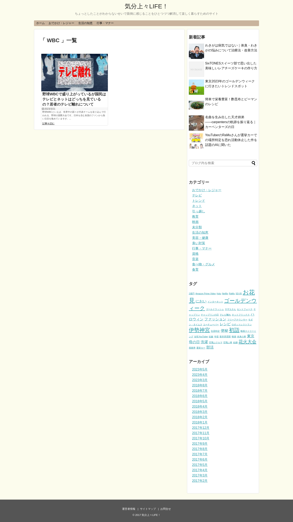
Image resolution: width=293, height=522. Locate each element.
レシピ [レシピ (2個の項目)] (225, 324)
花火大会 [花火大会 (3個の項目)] (247, 341)
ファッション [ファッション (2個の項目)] (215, 319)
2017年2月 (200, 480)
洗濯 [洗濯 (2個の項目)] (204, 342)
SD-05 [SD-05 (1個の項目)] (239, 293)
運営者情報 (128, 508)
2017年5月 (200, 465)
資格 (195, 253)
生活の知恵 (85, 23)
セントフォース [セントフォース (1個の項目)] (245, 309)
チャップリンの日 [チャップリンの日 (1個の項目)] (210, 314)
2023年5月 (200, 369)
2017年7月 (200, 454)
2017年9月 (200, 443)
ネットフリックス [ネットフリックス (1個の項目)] (241, 314)
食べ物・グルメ (203, 264)
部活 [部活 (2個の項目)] (210, 347)
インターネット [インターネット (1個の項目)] (215, 301)
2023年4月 (200, 374)
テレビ (197, 195)
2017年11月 (200, 433)
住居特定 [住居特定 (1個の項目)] (215, 331)
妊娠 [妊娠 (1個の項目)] (211, 336)
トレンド (198, 200)
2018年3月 (200, 412)
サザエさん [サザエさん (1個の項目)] (230, 309)
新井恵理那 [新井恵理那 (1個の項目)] (225, 336)
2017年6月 (200, 459)
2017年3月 (200, 475)
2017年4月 (200, 470)
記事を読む (48, 123)
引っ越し (198, 211)
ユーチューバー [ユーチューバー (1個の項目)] (211, 324)
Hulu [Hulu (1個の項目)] (219, 293)
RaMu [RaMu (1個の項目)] (232, 293)
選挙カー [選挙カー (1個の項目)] (200, 348)
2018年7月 (200, 390)
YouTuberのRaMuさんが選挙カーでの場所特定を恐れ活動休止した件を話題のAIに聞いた (231, 140)
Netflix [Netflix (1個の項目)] (225, 293)
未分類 (197, 227)
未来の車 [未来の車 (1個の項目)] (241, 336)
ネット (197, 206)
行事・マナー (105, 23)
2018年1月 (200, 422)
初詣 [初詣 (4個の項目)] (234, 330)
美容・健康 (200, 237)
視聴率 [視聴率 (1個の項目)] (192, 348)
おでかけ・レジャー (61, 23)
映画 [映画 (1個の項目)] (234, 336)
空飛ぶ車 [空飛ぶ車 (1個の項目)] (227, 342)
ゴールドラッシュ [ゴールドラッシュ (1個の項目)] (215, 309)
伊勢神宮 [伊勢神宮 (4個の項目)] (199, 330)
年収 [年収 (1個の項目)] (216, 336)
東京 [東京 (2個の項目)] (250, 336)
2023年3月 (200, 380)
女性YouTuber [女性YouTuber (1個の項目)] (201, 336)
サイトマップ (148, 508)
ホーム (40, 23)
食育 (195, 269)
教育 (195, 216)
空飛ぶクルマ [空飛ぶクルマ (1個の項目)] (215, 342)
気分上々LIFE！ (146, 6)
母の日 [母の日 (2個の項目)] (194, 342)
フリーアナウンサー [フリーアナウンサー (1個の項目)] (237, 319)
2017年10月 (200, 438)
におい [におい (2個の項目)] (201, 301)
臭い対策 (198, 243)
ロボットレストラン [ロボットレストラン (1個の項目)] (242, 324)
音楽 (195, 259)
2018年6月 (200, 396)
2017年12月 (200, 427)
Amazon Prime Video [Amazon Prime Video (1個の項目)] (205, 293)
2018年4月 (200, 406)
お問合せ (165, 508)
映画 (195, 222)
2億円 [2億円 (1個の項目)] (192, 293)
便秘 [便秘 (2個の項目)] (224, 331)
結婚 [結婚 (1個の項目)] (235, 342)
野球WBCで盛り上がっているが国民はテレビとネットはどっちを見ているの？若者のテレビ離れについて (74, 99)
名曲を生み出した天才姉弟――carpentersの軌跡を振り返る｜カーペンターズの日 (230, 122)
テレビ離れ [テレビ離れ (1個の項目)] (225, 314)
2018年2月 (200, 417)
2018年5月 (200, 401)
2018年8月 (200, 385)
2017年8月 (200, 449)
